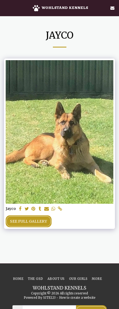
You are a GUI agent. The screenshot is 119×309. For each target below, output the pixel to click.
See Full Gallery (28, 221)
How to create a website (77, 298)
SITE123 (49, 298)
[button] (6, 7)
